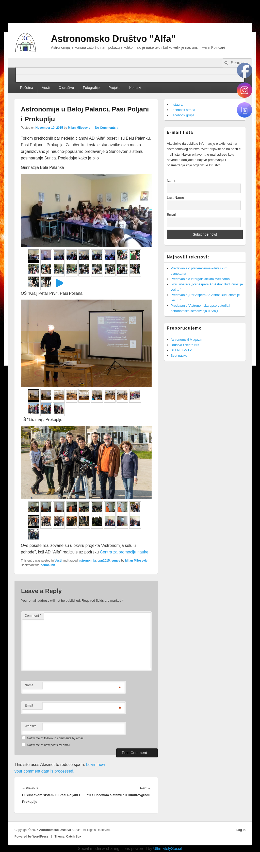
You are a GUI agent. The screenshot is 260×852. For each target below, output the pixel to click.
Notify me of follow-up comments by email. (55, 738)
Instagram (178, 104)
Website (31, 726)
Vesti (46, 88)
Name (29, 685)
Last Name (175, 197)
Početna (26, 88)
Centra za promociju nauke (124, 552)
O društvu (66, 88)
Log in (241, 830)
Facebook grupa (182, 115)
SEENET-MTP (181, 350)
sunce (115, 560)
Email (29, 705)
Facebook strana (183, 110)
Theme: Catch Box (68, 836)
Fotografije (91, 88)
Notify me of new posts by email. (49, 745)
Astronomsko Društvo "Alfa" (113, 39)
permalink (47, 565)
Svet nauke (179, 355)
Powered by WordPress (31, 836)
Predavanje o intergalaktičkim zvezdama (200, 279)
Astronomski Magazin (186, 339)
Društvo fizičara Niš (185, 345)
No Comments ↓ (106, 127)
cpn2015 (104, 560)
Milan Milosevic (79, 127)
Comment (33, 615)
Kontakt (135, 88)
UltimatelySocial (167, 848)
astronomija (87, 560)
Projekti (114, 88)
